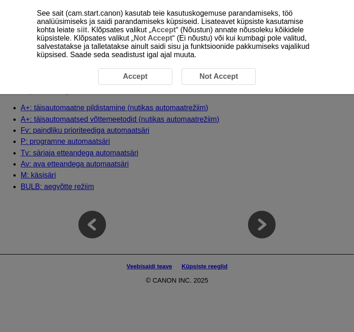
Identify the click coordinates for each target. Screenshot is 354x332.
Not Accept (153, 38)
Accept (163, 30)
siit (82, 30)
